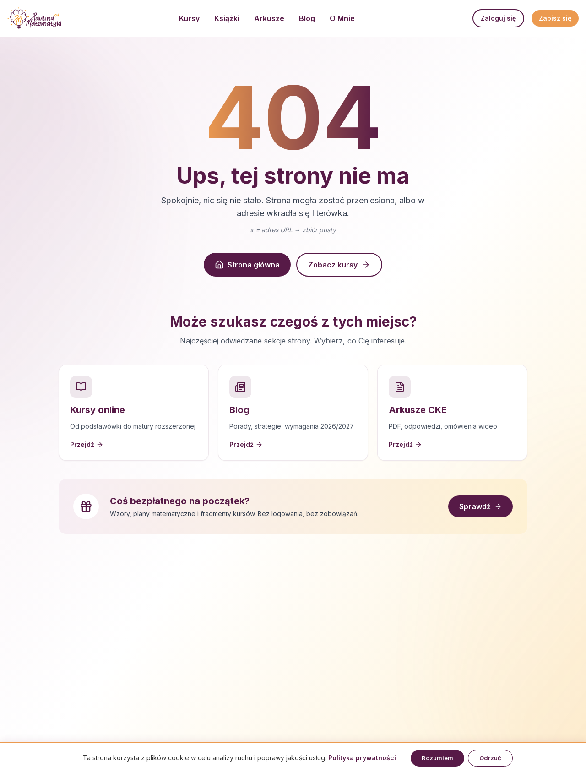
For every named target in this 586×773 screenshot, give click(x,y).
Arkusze (269, 18)
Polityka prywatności (362, 758)
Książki (226, 18)
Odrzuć (490, 758)
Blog (307, 18)
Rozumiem (437, 758)
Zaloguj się (498, 18)
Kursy (189, 18)
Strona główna (247, 264)
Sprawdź (480, 506)
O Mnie (342, 18)
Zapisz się (555, 18)
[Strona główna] (34, 18)
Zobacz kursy (339, 264)
